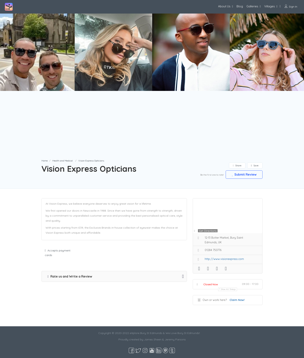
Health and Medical (62, 160)
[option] (113, 52)
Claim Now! (237, 300)
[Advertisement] (152, 130)
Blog (240, 6)
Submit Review (244, 174)
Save (254, 165)
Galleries (252, 6)
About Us (224, 6)
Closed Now (210, 284)
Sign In (293, 6)
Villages (269, 6)
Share (237, 165)
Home (44, 160)
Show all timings (228, 289)
